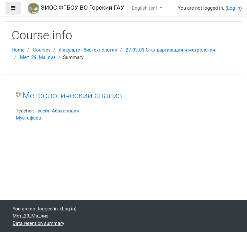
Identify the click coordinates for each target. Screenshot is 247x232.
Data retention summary (38, 223)
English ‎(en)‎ (145, 8)
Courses (41, 50)
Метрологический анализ (72, 95)
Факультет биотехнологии (88, 50)
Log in (233, 8)
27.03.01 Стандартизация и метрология (170, 50)
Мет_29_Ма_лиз (38, 57)
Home (18, 50)
